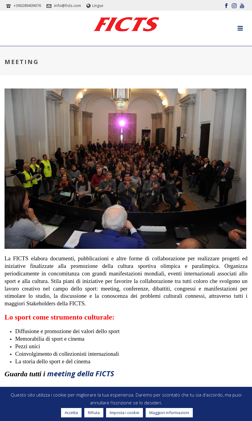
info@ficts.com (67, 5)
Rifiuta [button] (94, 412)
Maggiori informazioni (169, 412)
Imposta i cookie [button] (124, 412)
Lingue (94, 5)
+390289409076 (27, 5)
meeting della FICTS (80, 373)
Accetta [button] (71, 412)
